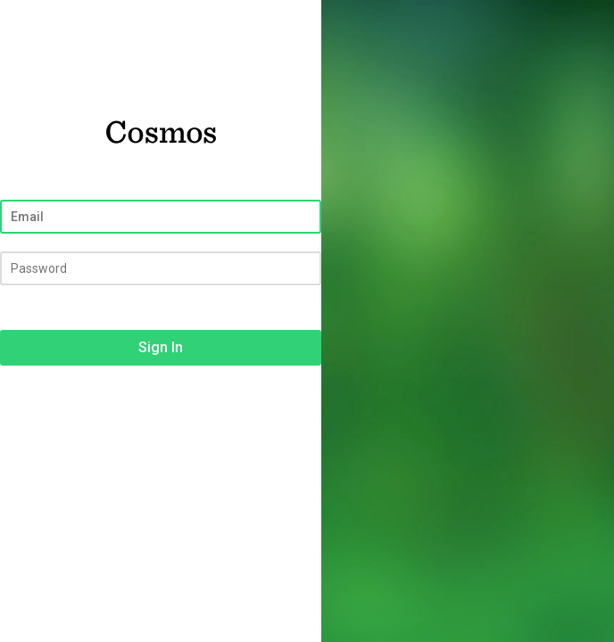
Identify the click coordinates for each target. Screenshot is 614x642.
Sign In (160, 347)
